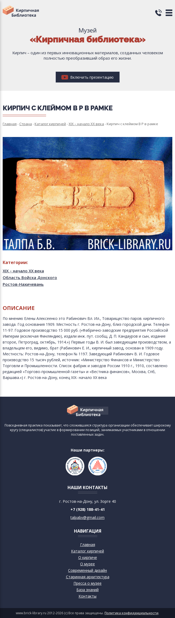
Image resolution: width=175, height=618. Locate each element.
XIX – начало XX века (23, 270)
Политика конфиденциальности (131, 613)
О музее (87, 563)
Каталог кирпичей (87, 551)
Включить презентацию (87, 77)
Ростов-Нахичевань (23, 284)
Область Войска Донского (30, 277)
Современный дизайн (87, 570)
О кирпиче (87, 557)
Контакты (87, 596)
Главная (87, 544)
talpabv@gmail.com (87, 517)
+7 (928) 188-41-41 (87, 509)
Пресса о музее (87, 583)
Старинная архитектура (87, 576)
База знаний (87, 589)
